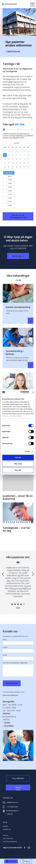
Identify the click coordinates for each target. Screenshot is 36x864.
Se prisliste (8, 726)
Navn (5, 640)
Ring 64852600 (18, 778)
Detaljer (27, 451)
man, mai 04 (8, 172)
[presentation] (3, 574)
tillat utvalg (18, 464)
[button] (30, 19)
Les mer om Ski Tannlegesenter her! (18, 216)
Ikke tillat (18, 470)
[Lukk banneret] (33, 392)
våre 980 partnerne (13, 402)
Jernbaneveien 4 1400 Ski (12, 812)
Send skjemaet (12, 683)
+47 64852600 (20, 248)
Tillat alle (18, 457)
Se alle (18, 280)
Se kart (6, 722)
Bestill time (18, 256)
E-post (5, 647)
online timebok (21, 245)
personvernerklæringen (10, 695)
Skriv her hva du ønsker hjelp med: (15, 663)
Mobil (5, 655)
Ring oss (26, 861)
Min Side (19, 124)
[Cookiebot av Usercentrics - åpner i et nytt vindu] (21, 392)
